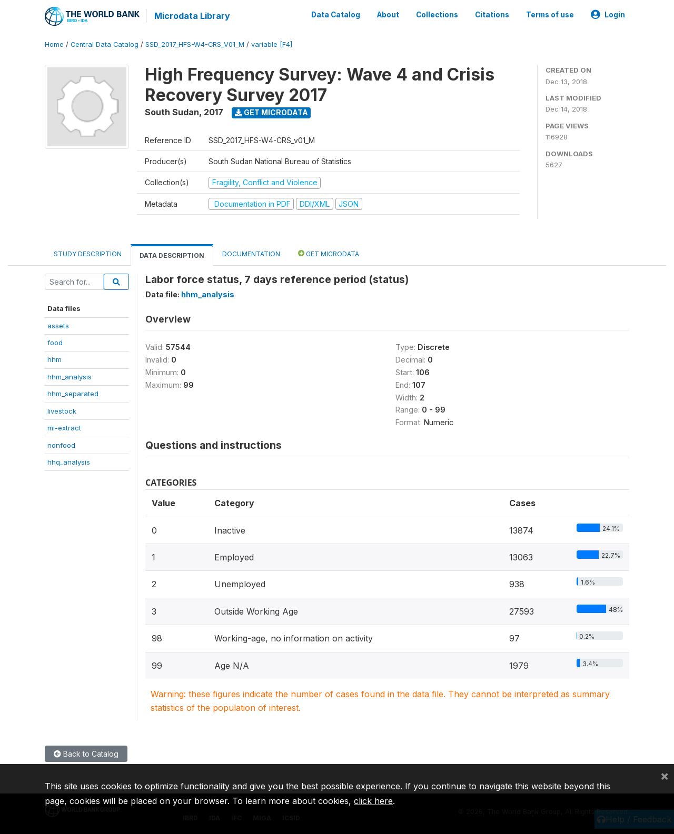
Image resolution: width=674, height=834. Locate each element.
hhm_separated (72, 393)
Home (54, 44)
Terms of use (550, 15)
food (55, 342)
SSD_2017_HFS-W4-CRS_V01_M (194, 44)
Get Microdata (271, 112)
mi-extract (64, 428)
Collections (437, 15)
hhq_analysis (68, 462)
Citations (492, 15)
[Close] (664, 775)
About (388, 15)
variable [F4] (271, 44)
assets (58, 325)
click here (373, 801)
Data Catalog (335, 15)
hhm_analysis (69, 377)
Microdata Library (192, 16)
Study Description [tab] (88, 254)
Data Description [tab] (172, 255)
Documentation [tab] (251, 254)
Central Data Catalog (104, 44)
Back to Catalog (86, 753)
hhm (54, 359)
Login (608, 15)
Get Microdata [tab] (328, 253)
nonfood (61, 445)
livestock (61, 411)
